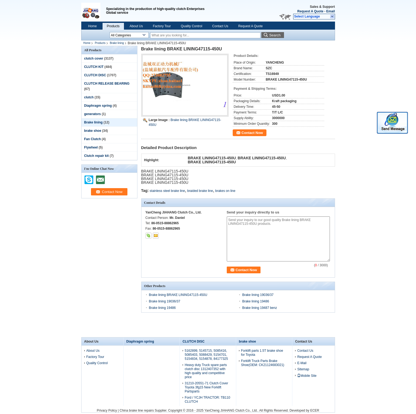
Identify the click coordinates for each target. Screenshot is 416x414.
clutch (89, 97)
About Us (136, 26)
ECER (314, 410)
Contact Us (220, 26)
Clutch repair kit (96, 156)
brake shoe (92, 131)
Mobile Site (306, 376)
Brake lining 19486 (255, 301)
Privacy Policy (107, 410)
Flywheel (91, 147)
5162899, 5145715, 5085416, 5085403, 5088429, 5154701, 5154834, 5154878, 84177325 (206, 355)
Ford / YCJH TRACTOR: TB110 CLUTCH (207, 399)
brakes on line (225, 191)
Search (274, 35)
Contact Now (252, 133)
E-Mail (301, 363)
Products (113, 26)
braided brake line (200, 191)
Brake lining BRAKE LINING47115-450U (178, 295)
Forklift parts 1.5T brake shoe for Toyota (262, 353)
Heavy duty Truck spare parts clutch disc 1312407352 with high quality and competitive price (206, 371)
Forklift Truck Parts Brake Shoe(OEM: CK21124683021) (262, 363)
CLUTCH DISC (95, 75)
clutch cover (93, 58)
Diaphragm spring (98, 106)
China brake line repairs (137, 410)
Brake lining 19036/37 (257, 295)
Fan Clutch (92, 139)
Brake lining (117, 43)
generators (92, 114)
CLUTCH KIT (94, 67)
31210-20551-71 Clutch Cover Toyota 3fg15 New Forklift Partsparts (206, 387)
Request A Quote (310, 11)
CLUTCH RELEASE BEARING (107, 83)
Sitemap (303, 369)
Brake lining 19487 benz (259, 308)
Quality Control (191, 26)
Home (92, 26)
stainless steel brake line (167, 191)
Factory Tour (162, 26)
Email (330, 11)
